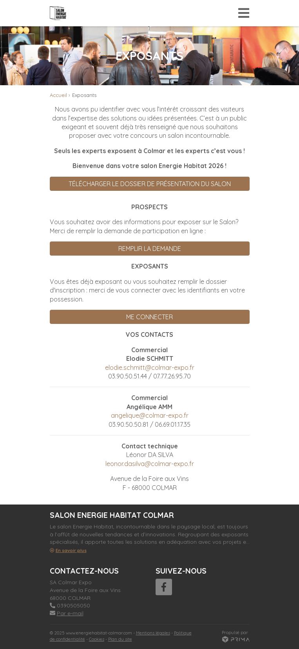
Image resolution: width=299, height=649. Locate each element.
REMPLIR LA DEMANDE (149, 248)
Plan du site (120, 639)
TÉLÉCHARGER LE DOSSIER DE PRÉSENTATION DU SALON (150, 184)
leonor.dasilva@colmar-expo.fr (149, 464)
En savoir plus (68, 550)
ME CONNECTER (149, 317)
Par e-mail (66, 613)
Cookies (96, 639)
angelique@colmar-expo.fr (149, 415)
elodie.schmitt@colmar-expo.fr (149, 367)
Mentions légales (153, 633)
